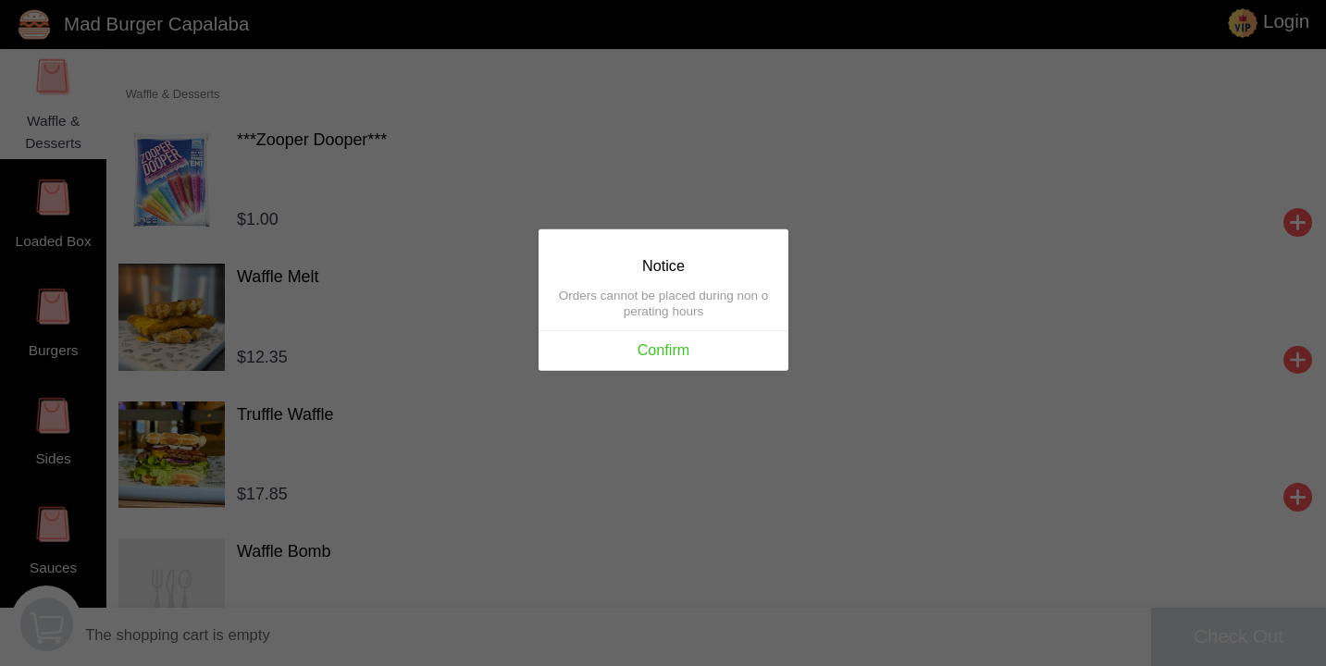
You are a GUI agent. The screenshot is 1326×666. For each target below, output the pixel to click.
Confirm (663, 350)
